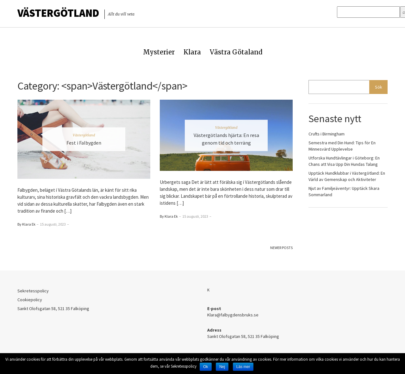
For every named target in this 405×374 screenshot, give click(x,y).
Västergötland (58, 13)
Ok (205, 367)
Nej (222, 367)
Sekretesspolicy (33, 291)
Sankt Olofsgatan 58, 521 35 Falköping (53, 308)
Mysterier (159, 52)
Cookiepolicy (29, 299)
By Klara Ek (26, 224)
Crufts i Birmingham (326, 134)
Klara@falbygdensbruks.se (233, 315)
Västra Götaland (236, 52)
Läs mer (243, 367)
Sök (378, 87)
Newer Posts (281, 247)
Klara (192, 52)
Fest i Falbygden (83, 143)
